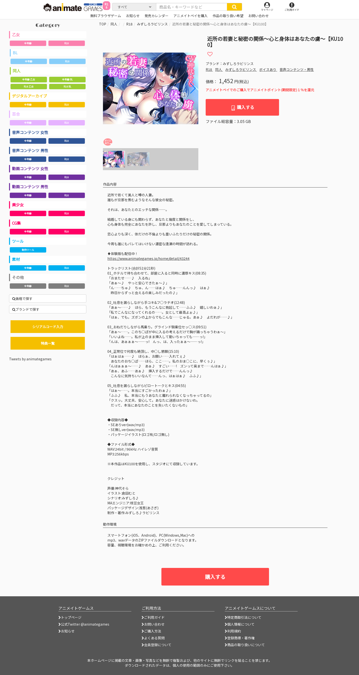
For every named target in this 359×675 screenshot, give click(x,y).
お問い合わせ (153, 624)
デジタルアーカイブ (29, 96)
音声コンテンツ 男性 (30, 150)
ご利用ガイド (153, 617)
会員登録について (156, 644)
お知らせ (66, 631)
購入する (242, 107)
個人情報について (240, 624)
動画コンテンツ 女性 (30, 168)
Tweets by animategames (30, 358)
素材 (16, 259)
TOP (102, 24)
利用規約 (233, 631)
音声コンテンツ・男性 (297, 69)
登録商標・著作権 (240, 637)
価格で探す (22, 298)
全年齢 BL (67, 79)
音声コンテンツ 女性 (30, 132)
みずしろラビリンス (152, 24)
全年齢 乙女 (28, 79)
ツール (18, 241)
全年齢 (28, 43)
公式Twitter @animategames (85, 624)
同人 (17, 71)
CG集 (16, 223)
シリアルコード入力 (47, 326)
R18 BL (67, 86)
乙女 (16, 34)
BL (15, 52)
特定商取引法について (243, 617)
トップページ (69, 617)
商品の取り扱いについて (245, 644)
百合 (16, 114)
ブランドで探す (25, 309)
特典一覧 (48, 343)
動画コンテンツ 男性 (30, 186)
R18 (66, 43)
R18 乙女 (29, 86)
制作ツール (28, 250)
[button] (192, 88)
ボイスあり (268, 69)
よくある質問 (153, 637)
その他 (18, 277)
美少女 (18, 205)
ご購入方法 (151, 631)
